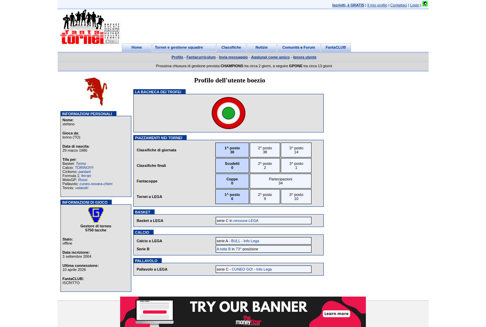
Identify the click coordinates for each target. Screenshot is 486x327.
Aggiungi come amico (270, 57)
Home (137, 47)
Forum (309, 47)
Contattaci (398, 5)
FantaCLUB (336, 47)
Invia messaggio (233, 57)
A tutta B (224, 249)
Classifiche (231, 47)
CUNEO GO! (242, 269)
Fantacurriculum (201, 57)
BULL (235, 241)
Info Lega (251, 241)
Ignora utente (305, 57)
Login (414, 5)
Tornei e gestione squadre (179, 47)
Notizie (261, 47)
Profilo (177, 57)
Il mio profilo (377, 5)
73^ (238, 249)
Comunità (290, 47)
